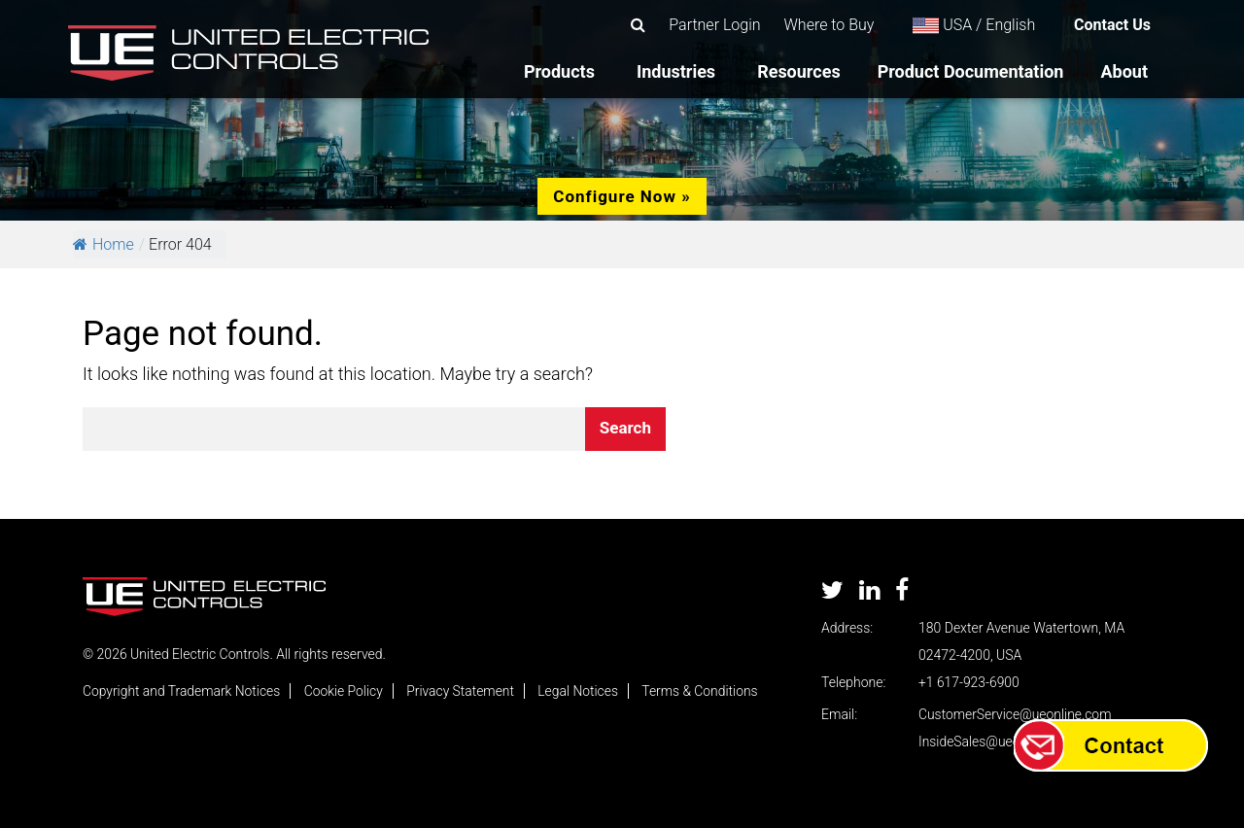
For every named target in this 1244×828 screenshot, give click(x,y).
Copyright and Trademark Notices (182, 691)
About (1124, 71)
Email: (839, 714)
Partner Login (714, 25)
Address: (847, 628)
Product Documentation (971, 71)
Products (559, 71)
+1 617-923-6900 (969, 682)
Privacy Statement (463, 691)
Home (103, 244)
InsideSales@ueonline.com (998, 741)
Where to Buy (829, 25)
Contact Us (1112, 25)
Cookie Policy (346, 691)
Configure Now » (621, 196)
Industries (676, 71)
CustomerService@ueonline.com (1015, 714)
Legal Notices (581, 691)
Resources (799, 71)
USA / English (974, 25)
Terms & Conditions (704, 691)
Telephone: (853, 682)
